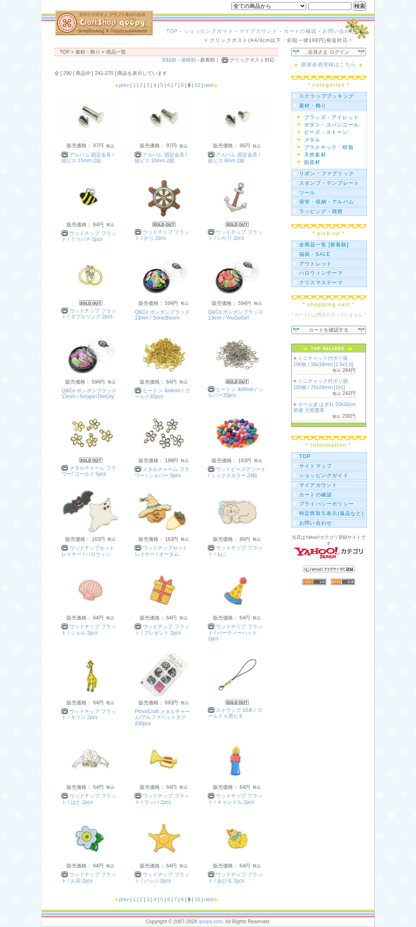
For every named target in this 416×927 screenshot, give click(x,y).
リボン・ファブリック (326, 173)
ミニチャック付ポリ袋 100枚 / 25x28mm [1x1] (320, 384)
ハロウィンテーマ (321, 273)
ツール (307, 193)
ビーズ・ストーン (326, 132)
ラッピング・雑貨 (321, 211)
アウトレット (315, 264)
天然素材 (315, 155)
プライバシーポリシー (326, 504)
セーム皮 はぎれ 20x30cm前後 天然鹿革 (324, 407)
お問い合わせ (338, 31)
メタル (312, 140)
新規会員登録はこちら (328, 64)
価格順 (188, 60)
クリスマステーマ (321, 282)
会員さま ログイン (328, 52)
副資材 (312, 162)
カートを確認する (329, 330)
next (211, 85)
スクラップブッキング (326, 96)
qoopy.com (211, 922)
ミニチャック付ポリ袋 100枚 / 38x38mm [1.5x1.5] (323, 361)
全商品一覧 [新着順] (324, 245)
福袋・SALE (314, 254)
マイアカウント (258, 31)
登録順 (168, 60)
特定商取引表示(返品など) (331, 513)
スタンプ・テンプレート (329, 183)
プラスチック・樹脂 (329, 147)
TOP (172, 31)
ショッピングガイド (208, 31)
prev (121, 85)
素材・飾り (313, 106)
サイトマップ (315, 466)
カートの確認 (300, 31)
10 (197, 85)
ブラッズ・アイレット (331, 117)
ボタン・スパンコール (331, 125)
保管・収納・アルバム (326, 202)
